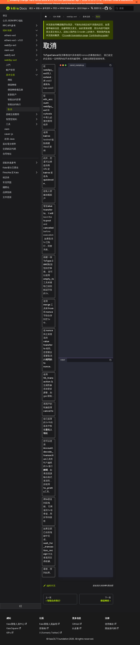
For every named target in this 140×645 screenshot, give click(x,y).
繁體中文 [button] (96, 8)
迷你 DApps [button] (82, 8)
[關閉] (136, 2)
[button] (22, 70)
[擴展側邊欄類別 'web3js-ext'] (37, 45)
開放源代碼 (111, 628)
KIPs (10, 632)
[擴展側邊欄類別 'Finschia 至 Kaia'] (37, 172)
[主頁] (45, 17)
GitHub (76, 623)
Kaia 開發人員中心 (17, 623)
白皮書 (76, 628)
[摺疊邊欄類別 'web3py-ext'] (37, 60)
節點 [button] (38, 8)
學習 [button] (55, 8)
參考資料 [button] (46, 8)
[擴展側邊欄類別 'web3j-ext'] (37, 55)
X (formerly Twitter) (50, 632)
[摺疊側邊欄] (20, 606)
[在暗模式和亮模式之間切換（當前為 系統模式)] (110, 8)
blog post (77, 3)
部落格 (43, 628)
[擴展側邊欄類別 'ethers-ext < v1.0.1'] (37, 40)
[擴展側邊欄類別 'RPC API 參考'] (37, 25)
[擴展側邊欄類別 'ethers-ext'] (37, 35)
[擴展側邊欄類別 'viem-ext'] (37, 50)
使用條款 (110, 623)
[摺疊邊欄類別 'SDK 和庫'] (37, 30)
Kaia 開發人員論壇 (49, 623)
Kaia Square (14, 628)
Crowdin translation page (75, 35)
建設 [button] (31, 8)
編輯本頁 (49, 585)
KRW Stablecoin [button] (67, 8)
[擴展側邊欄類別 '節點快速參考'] (37, 162)
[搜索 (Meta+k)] (124, 8)
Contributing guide (98, 35)
